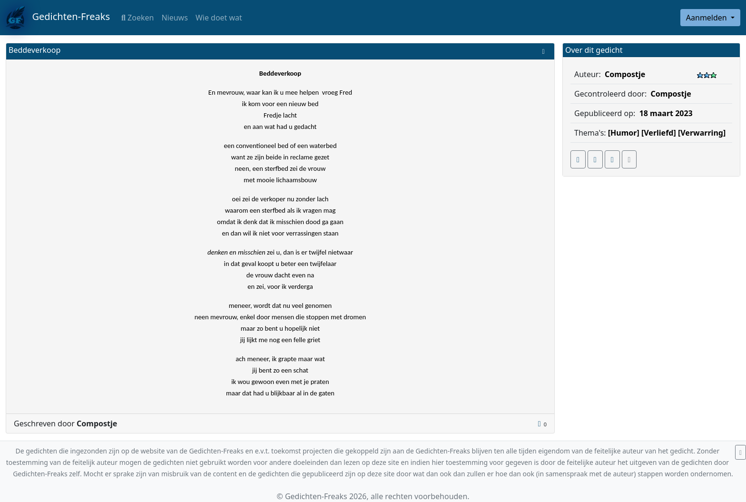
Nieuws (174, 17)
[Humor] (623, 133)
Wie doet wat (219, 17)
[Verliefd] (658, 133)
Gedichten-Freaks (58, 17)
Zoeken (137, 17)
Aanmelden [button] (707, 17)
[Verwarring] (702, 133)
